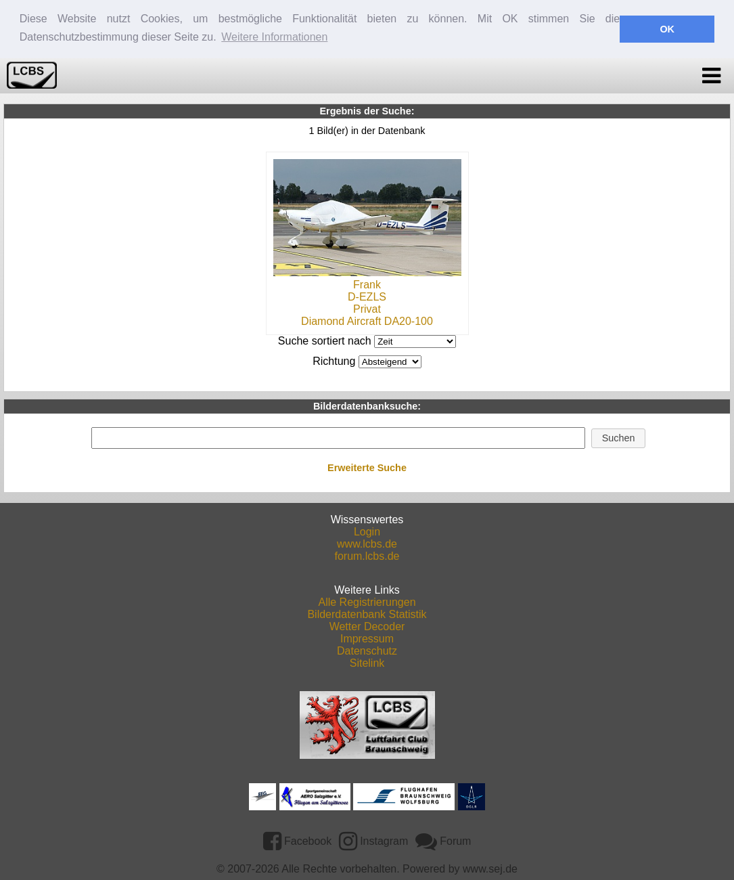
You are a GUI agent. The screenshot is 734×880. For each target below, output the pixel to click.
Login (367, 531)
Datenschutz (367, 650)
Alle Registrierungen (366, 601)
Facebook (297, 840)
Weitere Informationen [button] (274, 37)
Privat (367, 308)
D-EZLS (367, 296)
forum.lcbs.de (366, 555)
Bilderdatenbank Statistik (366, 613)
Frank (367, 284)
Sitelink (367, 662)
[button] (618, 437)
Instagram (374, 840)
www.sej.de (490, 868)
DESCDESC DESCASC (390, 361)
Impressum (367, 638)
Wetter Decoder (367, 626)
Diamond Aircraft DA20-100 (367, 320)
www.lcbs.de (367, 543)
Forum (443, 840)
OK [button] (667, 29)
